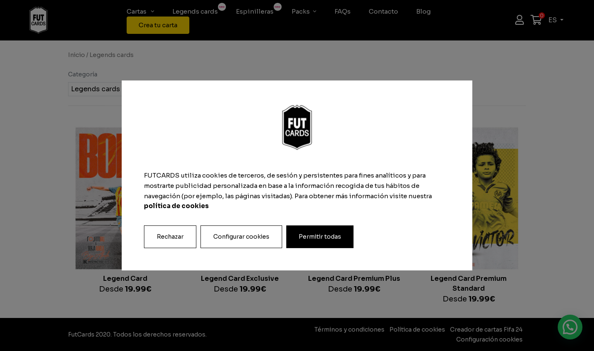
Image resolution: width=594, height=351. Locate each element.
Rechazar (170, 236)
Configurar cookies (241, 236)
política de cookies (176, 206)
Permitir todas (320, 236)
